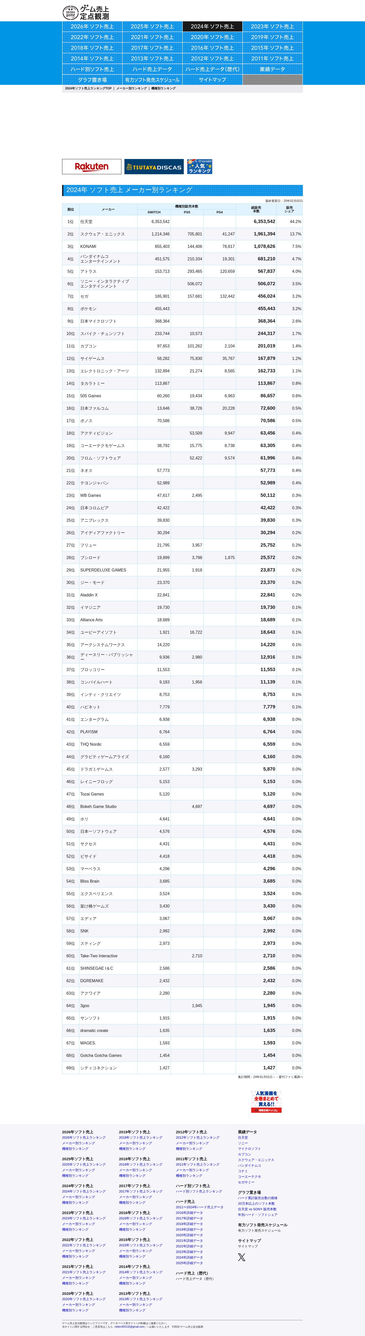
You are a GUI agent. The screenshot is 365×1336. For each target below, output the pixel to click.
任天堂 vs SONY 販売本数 (257, 1209)
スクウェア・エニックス (256, 1160)
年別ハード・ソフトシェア (258, 1215)
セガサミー (246, 1182)
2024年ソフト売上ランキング (84, 1191)
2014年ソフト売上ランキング (141, 1272)
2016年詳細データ (189, 1213)
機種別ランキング (163, 88)
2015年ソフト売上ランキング (141, 1245)
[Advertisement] (260, 139)
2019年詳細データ (189, 1229)
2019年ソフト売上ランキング (141, 1137)
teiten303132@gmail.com (129, 1326)
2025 (179, 1263)
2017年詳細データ (189, 1218)
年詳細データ (193, 1246)
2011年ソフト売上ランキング (198, 1164)
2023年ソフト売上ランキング (84, 1218)
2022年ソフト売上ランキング (84, 1245)
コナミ (243, 1171)
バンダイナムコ (249, 1165)
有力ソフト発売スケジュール (259, 1230)
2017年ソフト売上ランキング (141, 1191)
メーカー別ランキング (131, 88)
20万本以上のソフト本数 (256, 1203)
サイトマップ (248, 1246)
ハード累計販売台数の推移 (258, 1198)
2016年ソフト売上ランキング (141, 1218)
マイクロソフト (249, 1149)
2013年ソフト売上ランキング (141, 1299)
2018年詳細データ (189, 1224)
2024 (179, 1257)
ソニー (243, 1143)
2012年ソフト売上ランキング (198, 1137)
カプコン (244, 1154)
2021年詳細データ (189, 1241)
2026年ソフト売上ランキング (84, 1137)
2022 (179, 1246)
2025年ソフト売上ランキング (84, 1164)
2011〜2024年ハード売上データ (200, 1207)
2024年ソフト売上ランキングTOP (88, 88)
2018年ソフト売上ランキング (141, 1164)
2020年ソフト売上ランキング (84, 1299)
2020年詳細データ (189, 1235)
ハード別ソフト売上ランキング (199, 1191)
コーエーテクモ (249, 1177)
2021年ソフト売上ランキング (84, 1272)
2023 (179, 1252)
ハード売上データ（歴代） (195, 1279)
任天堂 (243, 1137)
